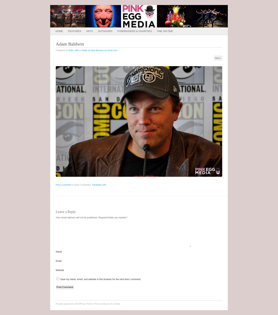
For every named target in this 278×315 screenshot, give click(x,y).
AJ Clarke (115, 308)
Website (60, 275)
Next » (218, 58)
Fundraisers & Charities (134, 31)
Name (59, 256)
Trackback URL (99, 185)
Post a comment (63, 185)
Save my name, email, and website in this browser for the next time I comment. (100, 284)
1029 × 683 (73, 50)
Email (59, 265)
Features (74, 31)
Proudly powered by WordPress (71, 308)
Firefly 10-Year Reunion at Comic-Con (99, 50)
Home (59, 31)
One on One (165, 31)
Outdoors (105, 31)
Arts (89, 31)
